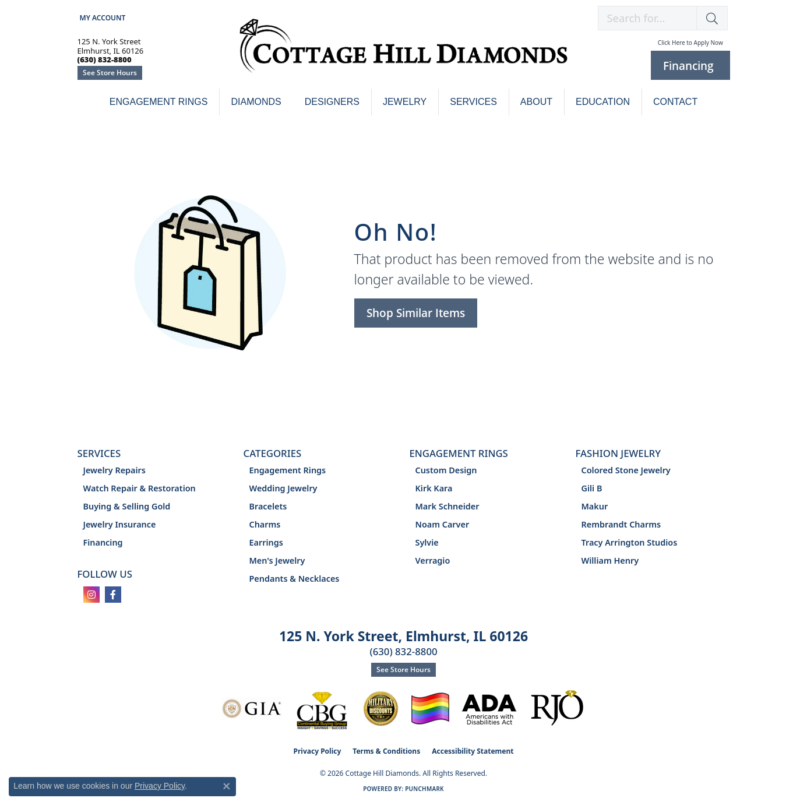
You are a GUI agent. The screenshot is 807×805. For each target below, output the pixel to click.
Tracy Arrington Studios (630, 542)
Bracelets (268, 506)
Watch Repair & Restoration (139, 488)
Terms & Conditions (386, 751)
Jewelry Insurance (119, 524)
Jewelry (405, 102)
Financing (103, 542)
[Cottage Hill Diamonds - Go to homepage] (403, 52)
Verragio (432, 560)
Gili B (592, 488)
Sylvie (427, 542)
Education (603, 102)
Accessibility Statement (472, 751)
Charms (265, 524)
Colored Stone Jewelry (626, 470)
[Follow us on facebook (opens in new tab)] (113, 594)
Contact (675, 102)
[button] (101, 18)
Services (473, 102)
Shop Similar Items (416, 313)
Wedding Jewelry (283, 488)
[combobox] (647, 18)
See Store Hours (110, 73)
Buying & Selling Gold (127, 506)
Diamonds (256, 102)
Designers (332, 102)
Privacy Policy (317, 751)
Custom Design (446, 470)
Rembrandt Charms (621, 524)
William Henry (610, 560)
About (536, 102)
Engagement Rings (159, 102)
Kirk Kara (434, 488)
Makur (595, 506)
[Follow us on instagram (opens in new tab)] (91, 594)
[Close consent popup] (226, 786)
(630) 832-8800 (403, 651)
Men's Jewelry (277, 560)
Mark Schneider (447, 506)
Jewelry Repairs (114, 470)
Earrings (266, 542)
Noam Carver (442, 524)
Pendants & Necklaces (294, 578)
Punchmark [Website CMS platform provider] (424, 789)
